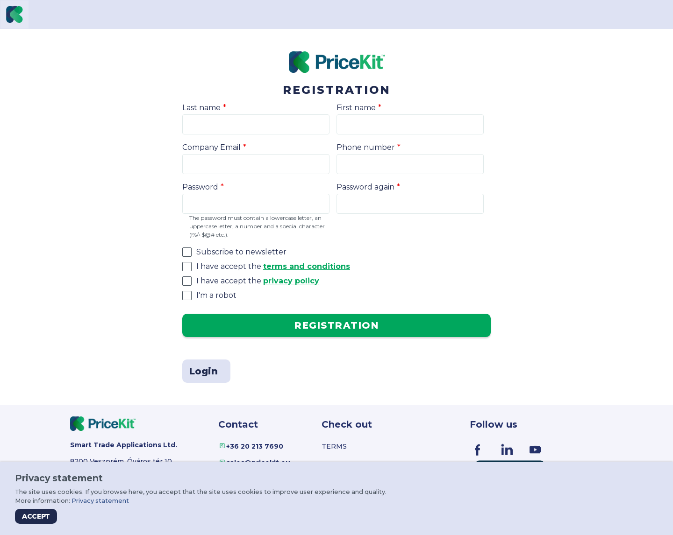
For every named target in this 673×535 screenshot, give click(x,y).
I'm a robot (216, 295)
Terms (334, 446)
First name (356, 107)
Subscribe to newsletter (241, 251)
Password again (365, 187)
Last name (201, 107)
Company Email (211, 147)
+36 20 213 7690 (254, 446)
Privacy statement (100, 500)
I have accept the (273, 266)
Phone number (365, 147)
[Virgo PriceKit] (14, 14)
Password (200, 187)
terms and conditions (306, 266)
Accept (36, 516)
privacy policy (291, 280)
